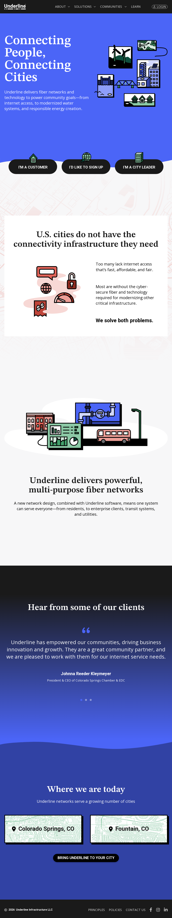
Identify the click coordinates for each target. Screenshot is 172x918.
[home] (15, 6)
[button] (62, 6)
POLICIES (115, 910)
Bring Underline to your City (86, 858)
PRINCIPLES (96, 910)
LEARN (136, 7)
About (60, 7)
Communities (111, 7)
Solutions (83, 7)
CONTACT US (135, 910)
